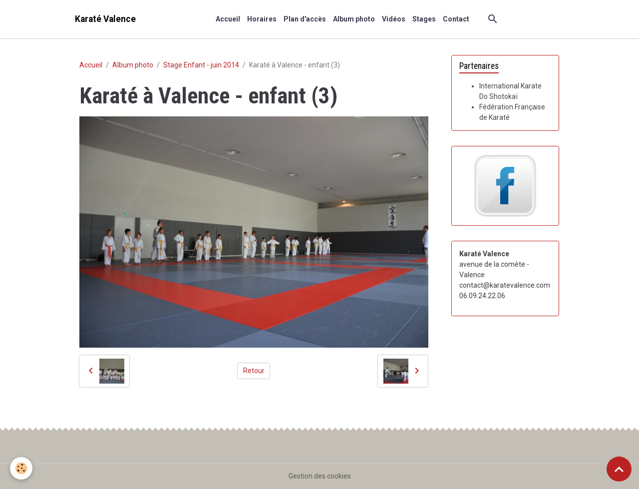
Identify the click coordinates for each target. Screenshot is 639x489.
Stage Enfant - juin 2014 (201, 65)
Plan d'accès (305, 19)
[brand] (105, 19)
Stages (424, 19)
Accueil (228, 19)
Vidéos (393, 19)
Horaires (262, 19)
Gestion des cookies (320, 476)
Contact (456, 19)
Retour (254, 371)
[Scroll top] (619, 469)
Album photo (354, 19)
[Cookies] (21, 468)
